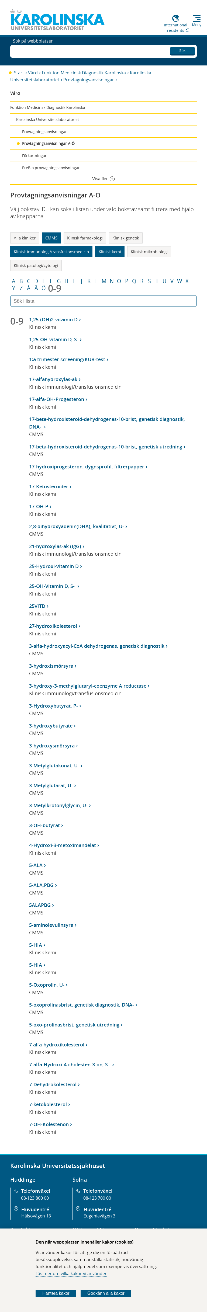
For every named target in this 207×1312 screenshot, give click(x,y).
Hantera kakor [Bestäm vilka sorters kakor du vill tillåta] (56, 1293)
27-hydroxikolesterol (53, 626)
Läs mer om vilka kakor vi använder (71, 1273)
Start (19, 73)
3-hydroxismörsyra (51, 666)
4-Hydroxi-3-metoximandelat (62, 845)
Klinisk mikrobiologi (149, 251)
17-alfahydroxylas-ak (53, 379)
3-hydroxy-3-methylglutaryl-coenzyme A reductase (87, 686)
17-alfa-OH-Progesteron (56, 399)
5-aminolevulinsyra (51, 925)
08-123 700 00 (97, 1198)
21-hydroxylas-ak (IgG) (55, 546)
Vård (33, 73)
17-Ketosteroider (48, 486)
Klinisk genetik (125, 238)
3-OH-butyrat (44, 825)
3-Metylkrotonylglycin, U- (58, 805)
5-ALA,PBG (41, 885)
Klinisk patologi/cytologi (36, 265)
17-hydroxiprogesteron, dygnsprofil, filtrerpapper (86, 466)
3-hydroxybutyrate (51, 725)
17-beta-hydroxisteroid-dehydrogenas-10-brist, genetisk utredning (105, 446)
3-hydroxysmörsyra (52, 745)
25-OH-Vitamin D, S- (52, 586)
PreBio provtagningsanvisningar (51, 167)
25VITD (37, 606)
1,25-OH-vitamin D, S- (53, 339)
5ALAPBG (40, 905)
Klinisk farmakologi (85, 238)
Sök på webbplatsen (33, 51)
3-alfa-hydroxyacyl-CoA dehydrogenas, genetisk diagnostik (96, 646)
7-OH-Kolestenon (49, 1124)
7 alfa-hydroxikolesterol (56, 1044)
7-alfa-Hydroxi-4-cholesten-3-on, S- (70, 1064)
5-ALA (36, 865)
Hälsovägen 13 (36, 1216)
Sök (182, 49)
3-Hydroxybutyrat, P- (53, 705)
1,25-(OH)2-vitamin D (53, 319)
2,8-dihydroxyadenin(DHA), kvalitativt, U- (76, 526)
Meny (196, 25)
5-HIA (35, 945)
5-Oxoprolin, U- (46, 985)
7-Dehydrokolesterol (53, 1084)
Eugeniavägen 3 (99, 1216)
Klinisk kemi (110, 251)
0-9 (54, 288)
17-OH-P (38, 506)
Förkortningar (34, 155)
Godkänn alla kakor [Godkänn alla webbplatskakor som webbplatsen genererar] (106, 1293)
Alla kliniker (25, 238)
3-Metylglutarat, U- (51, 785)
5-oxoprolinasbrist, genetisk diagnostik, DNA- (81, 1004)
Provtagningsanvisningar (88, 80)
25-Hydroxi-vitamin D (54, 566)
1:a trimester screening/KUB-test (67, 359)
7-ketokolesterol (48, 1104)
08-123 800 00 (35, 1198)
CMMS (51, 238)
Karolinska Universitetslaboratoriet (47, 119)
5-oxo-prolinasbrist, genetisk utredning (74, 1024)
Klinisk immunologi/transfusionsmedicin (51, 251)
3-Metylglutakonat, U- (54, 765)
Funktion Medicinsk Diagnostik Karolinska (84, 73)
